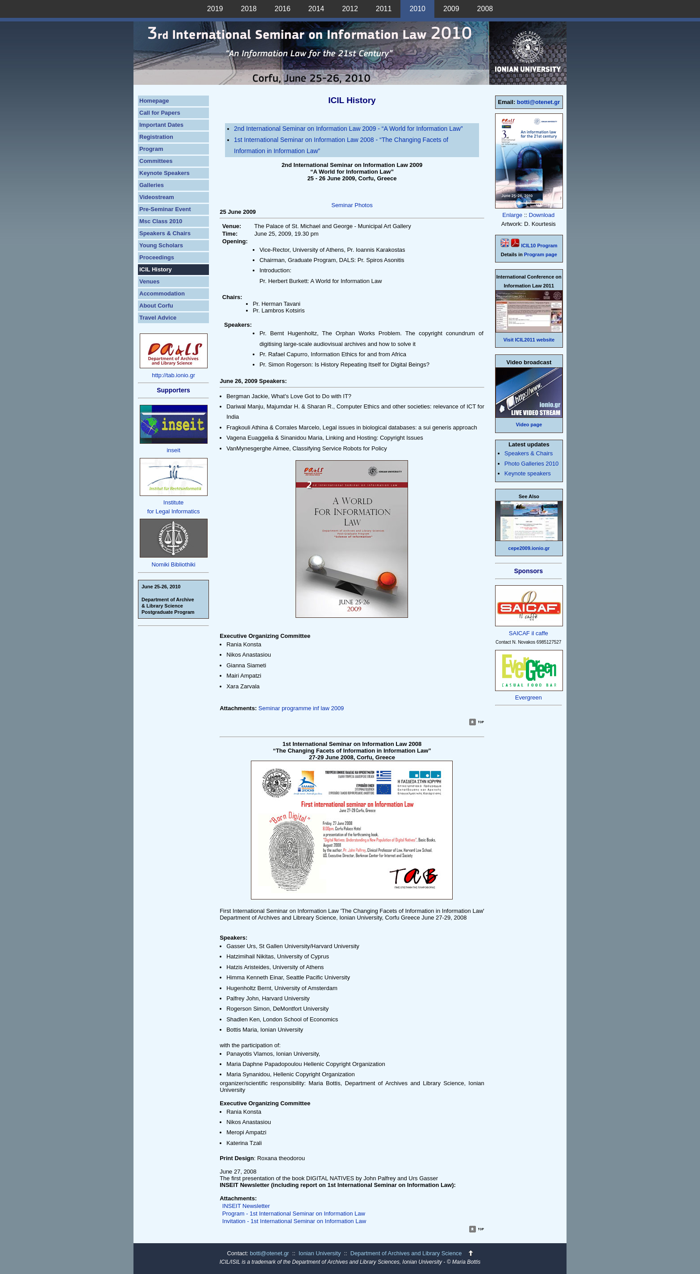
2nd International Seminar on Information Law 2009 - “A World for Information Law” (348, 128)
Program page (540, 254)
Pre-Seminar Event (165, 209)
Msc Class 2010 (160, 221)
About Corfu (156, 305)
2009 (451, 8)
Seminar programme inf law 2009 (301, 708)
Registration (156, 136)
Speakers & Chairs (165, 233)
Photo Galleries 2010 (531, 463)
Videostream (156, 197)
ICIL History (155, 269)
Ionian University (320, 1253)
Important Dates (161, 124)
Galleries (151, 185)
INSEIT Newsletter (246, 1206)
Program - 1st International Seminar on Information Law (293, 1213)
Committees (155, 161)
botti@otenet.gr (538, 102)
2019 (215, 8)
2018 (249, 8)
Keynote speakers (527, 473)
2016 (283, 8)
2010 (417, 8)
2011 (384, 8)
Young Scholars (161, 245)
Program (151, 149)
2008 (485, 8)
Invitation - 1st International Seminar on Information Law (294, 1221)
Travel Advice (157, 317)
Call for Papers (159, 112)
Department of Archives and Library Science (406, 1253)
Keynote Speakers (164, 173)
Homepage (154, 100)
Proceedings (156, 257)
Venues (149, 281)
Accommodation (162, 293)
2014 (316, 8)
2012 (350, 8)
